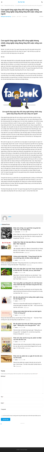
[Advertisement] (22, 28)
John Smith (17, 231)
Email (2, 403)
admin (14, 16)
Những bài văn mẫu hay (9, 5)
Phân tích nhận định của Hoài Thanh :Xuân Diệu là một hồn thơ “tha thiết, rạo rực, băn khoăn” (27, 269)
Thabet (25, 449)
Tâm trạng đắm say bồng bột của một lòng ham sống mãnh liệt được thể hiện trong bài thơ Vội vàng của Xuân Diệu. (27, 284)
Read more (27, 238)
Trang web (3, 409)
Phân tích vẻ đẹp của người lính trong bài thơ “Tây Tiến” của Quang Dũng (27, 228)
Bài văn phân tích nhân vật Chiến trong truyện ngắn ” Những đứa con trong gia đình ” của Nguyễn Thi (27, 325)
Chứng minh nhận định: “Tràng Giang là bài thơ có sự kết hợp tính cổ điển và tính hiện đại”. (27, 257)
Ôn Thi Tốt (21, 2)
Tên (2, 396)
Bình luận (3, 376)
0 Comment (24, 16)
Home (2, 5)
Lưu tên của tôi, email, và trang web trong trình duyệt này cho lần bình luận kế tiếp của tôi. (22, 415)
